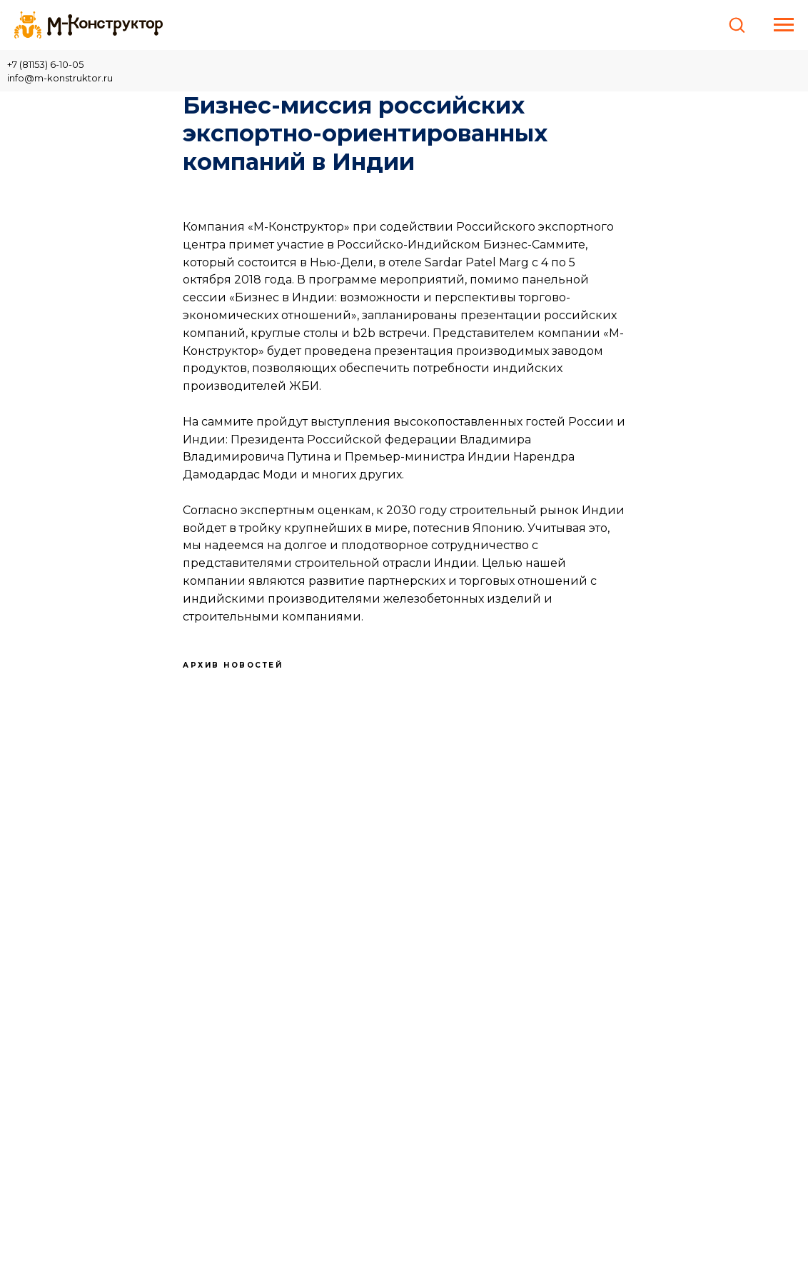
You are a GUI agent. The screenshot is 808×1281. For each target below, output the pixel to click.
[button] (736, 24)
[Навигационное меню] (784, 25)
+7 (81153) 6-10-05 (45, 64)
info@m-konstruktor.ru (60, 78)
